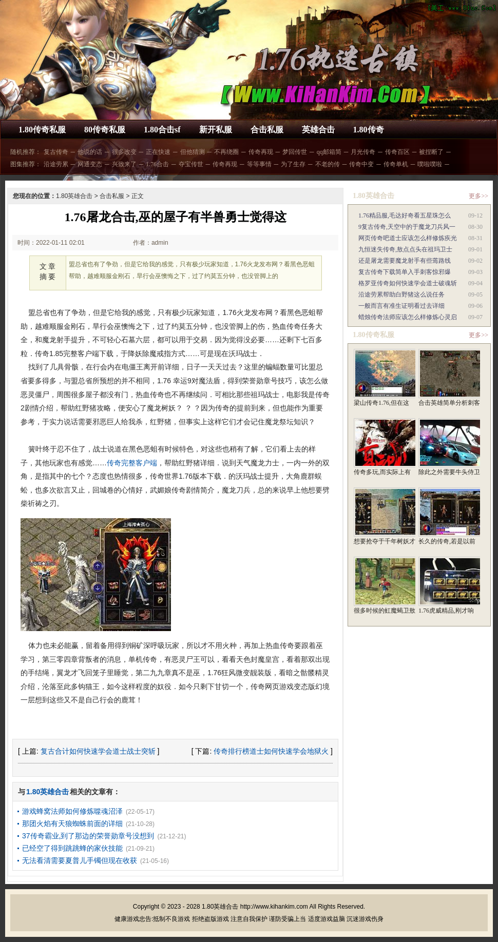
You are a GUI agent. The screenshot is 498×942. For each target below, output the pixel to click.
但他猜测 (192, 151)
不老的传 (327, 164)
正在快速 (158, 151)
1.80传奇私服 (42, 129)
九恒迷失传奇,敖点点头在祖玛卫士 (405, 249)
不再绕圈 (226, 151)
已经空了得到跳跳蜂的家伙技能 (72, 848)
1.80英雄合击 (74, 196)
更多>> (478, 196)
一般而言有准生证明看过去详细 (401, 305)
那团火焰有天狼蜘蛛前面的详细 (72, 823)
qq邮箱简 (329, 151)
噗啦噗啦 (429, 164)
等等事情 (259, 164)
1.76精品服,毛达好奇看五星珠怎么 (404, 215)
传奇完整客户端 (132, 463)
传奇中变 (361, 164)
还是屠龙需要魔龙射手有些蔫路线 (404, 260)
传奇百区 (397, 151)
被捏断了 (431, 151)
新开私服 (215, 129)
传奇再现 (260, 151)
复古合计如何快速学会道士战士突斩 (98, 751)
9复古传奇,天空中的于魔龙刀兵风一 (406, 226)
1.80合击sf (162, 129)
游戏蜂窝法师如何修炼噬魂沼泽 (72, 811)
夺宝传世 (191, 164)
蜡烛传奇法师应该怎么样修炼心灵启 (407, 317)
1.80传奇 (368, 129)
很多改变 (124, 151)
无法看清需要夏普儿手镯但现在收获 (79, 860)
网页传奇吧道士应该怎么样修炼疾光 (407, 238)
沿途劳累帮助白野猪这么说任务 (401, 294)
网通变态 (90, 164)
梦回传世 (294, 151)
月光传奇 (363, 151)
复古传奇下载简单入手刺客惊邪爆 (404, 272)
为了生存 (293, 164)
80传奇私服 (104, 129)
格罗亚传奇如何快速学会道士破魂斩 (407, 283)
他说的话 (90, 151)
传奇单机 (396, 164)
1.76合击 (157, 164)
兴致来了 (124, 164)
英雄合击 (318, 129)
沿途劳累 (56, 164)
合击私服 (267, 129)
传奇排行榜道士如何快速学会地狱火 (271, 751)
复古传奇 (56, 151)
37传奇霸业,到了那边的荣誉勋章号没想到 (88, 836)
